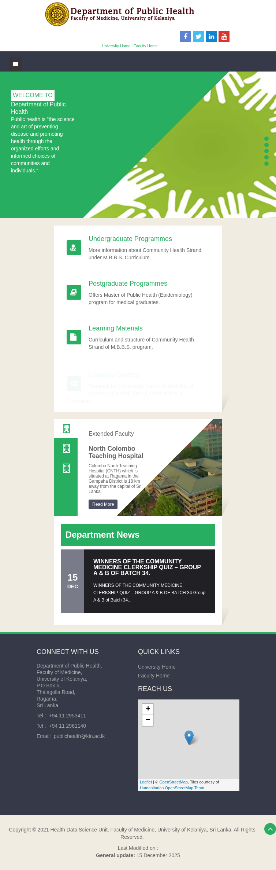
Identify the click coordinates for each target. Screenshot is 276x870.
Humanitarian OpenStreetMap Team (172, 788)
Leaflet (146, 782)
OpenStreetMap (173, 782)
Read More (103, 504)
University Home (116, 46)
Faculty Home (146, 46)
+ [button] (148, 709)
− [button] (148, 720)
